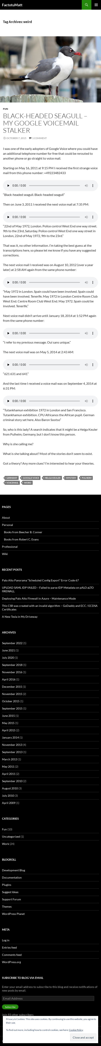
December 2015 (12, 686)
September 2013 (12, 752)
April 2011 (8, 773)
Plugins (6, 884)
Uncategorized (11, 836)
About (6, 517)
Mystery (71, 477)
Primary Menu (96, 5)
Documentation (12, 877)
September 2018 (12, 665)
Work (5, 843)
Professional (10, 546)
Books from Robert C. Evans (21, 539)
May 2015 (8, 723)
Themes (7, 906)
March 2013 (9, 759)
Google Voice (31, 477)
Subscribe (10, 1006)
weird (27, 482)
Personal (7, 525)
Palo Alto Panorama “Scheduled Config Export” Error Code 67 (40, 580)
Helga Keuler (53, 477)
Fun (5, 108)
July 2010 (8, 795)
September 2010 (12, 781)
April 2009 (8, 803)
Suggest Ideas (10, 892)
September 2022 (12, 643)
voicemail (12, 482)
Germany (11, 477)
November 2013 (12, 744)
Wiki (5, 554)
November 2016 (12, 672)
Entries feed (9, 947)
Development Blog (13, 870)
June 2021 (8, 650)
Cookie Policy (76, 1029)
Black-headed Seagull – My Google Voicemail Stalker (45, 123)
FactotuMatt (12, 5)
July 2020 (8, 657)
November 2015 (12, 694)
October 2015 (10, 701)
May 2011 (8, 766)
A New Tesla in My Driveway (19, 616)
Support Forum (11, 899)
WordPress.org (11, 962)
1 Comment (39, 138)
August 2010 (10, 788)
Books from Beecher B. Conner (23, 532)
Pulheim (86, 477)
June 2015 (8, 715)
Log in (5, 940)
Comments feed (12, 954)
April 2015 (8, 730)
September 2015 (12, 708)
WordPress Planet (13, 913)
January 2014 (10, 737)
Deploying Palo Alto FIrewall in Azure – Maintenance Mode (39, 598)
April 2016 (8, 679)
